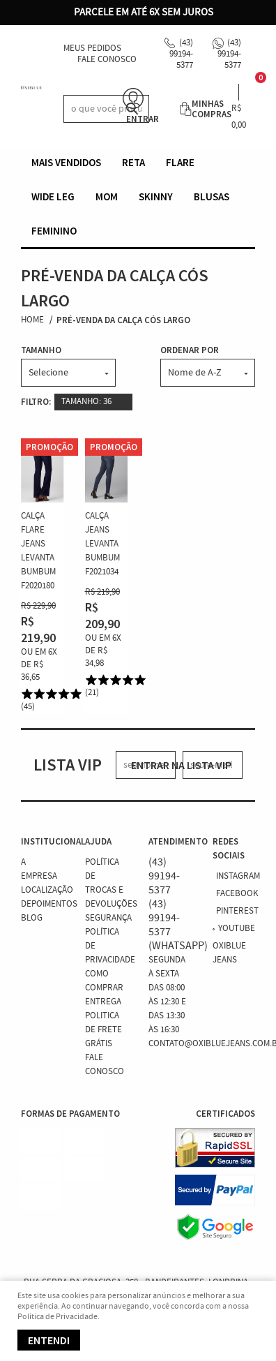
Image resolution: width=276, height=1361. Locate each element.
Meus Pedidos (92, 48)
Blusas (211, 196)
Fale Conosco (107, 60)
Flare (180, 162)
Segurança (108, 918)
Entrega (103, 1002)
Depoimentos (49, 904)
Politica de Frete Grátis (103, 1030)
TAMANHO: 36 (86, 402)
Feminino (54, 230)
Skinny (156, 196)
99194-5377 (181, 54)
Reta (133, 162)
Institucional (42, 841)
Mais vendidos (66, 162)
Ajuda (98, 841)
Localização (47, 890)
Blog (32, 918)
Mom (106, 196)
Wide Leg (53, 196)
